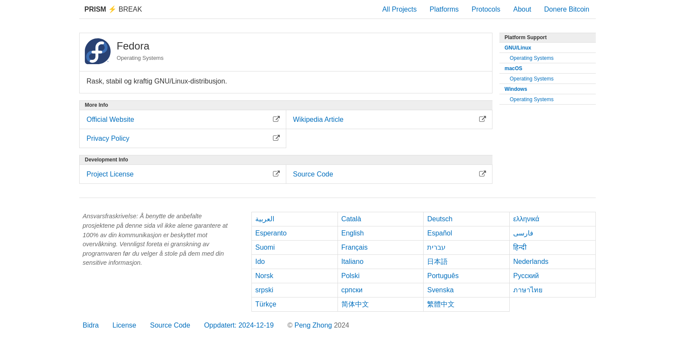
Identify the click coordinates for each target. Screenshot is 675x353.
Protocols (486, 9)
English (352, 233)
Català (351, 219)
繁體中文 (441, 304)
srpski (264, 290)
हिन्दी (519, 247)
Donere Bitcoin (566, 9)
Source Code (170, 325)
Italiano (352, 261)
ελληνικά (526, 219)
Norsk (264, 275)
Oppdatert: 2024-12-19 (239, 325)
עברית (436, 247)
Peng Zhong (314, 325)
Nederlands (530, 261)
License (124, 325)
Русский (526, 275)
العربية (264, 219)
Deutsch (439, 219)
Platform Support (526, 37)
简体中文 (355, 304)
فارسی (523, 233)
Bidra (91, 325)
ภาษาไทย (527, 290)
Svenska (440, 290)
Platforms (444, 9)
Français (354, 247)
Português (442, 275)
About (522, 9)
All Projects (399, 9)
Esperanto (271, 233)
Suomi (265, 247)
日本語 (437, 261)
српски (352, 290)
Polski (350, 275)
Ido (260, 261)
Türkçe (265, 304)
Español (439, 233)
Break (113, 9)
